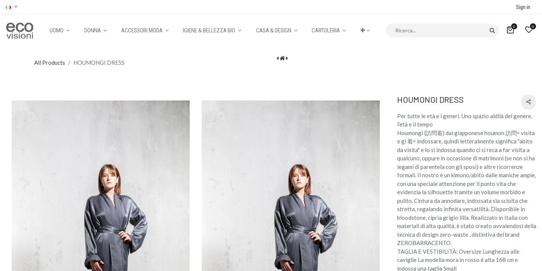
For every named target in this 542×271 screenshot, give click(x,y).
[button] (365, 30)
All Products (49, 62)
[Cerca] (492, 30)
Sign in (523, 7)
